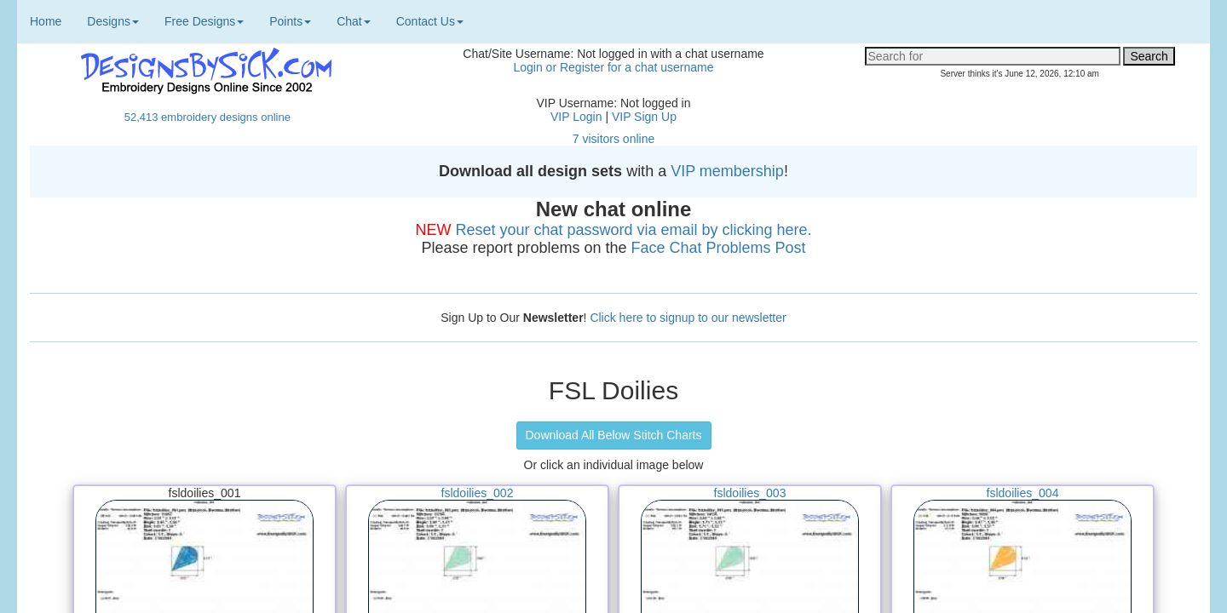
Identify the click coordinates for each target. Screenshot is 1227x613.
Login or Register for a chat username (613, 67)
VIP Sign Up (644, 116)
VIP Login (576, 116)
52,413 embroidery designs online (207, 117)
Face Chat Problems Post (718, 247)
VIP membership (727, 171)
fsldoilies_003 (750, 493)
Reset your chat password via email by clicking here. (633, 229)
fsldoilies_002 (477, 493)
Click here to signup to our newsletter (688, 317)
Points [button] (290, 21)
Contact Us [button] (430, 21)
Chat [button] (354, 21)
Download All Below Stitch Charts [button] (614, 435)
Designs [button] (113, 21)
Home (45, 21)
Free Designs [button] (204, 21)
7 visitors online (614, 139)
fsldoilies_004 (1023, 493)
